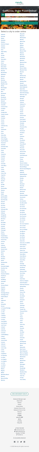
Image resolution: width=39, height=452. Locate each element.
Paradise (22, 128)
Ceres (2, 127)
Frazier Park (3, 239)
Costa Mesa (3, 165)
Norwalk (22, 98)
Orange (21, 109)
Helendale (3, 281)
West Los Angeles (24, 353)
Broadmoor (3, 97)
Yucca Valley (23, 379)
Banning (3, 70)
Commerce (3, 154)
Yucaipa (21, 377)
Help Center (19, 400)
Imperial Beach (4, 296)
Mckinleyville (23, 37)
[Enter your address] (21, 14)
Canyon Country (4, 114)
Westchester (22, 356)
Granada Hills (4, 262)
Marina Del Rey (4, 378)
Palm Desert (22, 119)
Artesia (2, 57)
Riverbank (22, 183)
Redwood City (23, 176)
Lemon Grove (4, 340)
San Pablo (22, 235)
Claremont (3, 142)
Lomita (2, 349)
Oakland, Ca (23, 104)
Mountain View (23, 70)
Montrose (22, 64)
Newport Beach (23, 85)
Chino (2, 133)
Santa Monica (23, 256)
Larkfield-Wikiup (4, 334)
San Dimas (22, 212)
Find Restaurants (19, 23)
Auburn (2, 61)
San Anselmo (23, 201)
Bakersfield (3, 65)
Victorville (22, 337)
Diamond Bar (4, 188)
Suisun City (22, 292)
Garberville (3, 247)
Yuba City (22, 375)
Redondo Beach (23, 174)
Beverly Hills (4, 82)
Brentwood (3, 93)
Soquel (21, 277)
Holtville (3, 291)
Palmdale (22, 123)
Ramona (22, 161)
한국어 (19, 419)
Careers (19, 404)
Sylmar (21, 301)
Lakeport (3, 327)
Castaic (2, 121)
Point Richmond (23, 155)
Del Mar (3, 184)
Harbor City (3, 272)
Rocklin (21, 187)
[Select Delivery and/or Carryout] (19, 18)
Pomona (22, 157)
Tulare (21, 316)
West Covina (23, 349)
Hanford (3, 270)
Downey (3, 190)
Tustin (21, 320)
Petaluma (22, 136)
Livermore (3, 346)
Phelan (21, 138)
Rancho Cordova (23, 163)
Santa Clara (22, 246)
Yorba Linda (22, 373)
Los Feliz (3, 363)
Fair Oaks (3, 224)
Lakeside (3, 329)
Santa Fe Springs (24, 252)
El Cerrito (3, 207)
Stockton (22, 290)
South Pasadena (23, 282)
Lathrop (2, 336)
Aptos (2, 53)
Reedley (22, 178)
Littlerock (3, 344)
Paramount (22, 130)
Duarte (2, 192)
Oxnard (21, 113)
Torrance (22, 313)
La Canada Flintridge (5, 308)
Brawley (3, 89)
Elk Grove (3, 218)
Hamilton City (4, 268)
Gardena (3, 251)
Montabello (22, 56)
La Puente (3, 317)
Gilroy (2, 254)
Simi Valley (22, 273)
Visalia (21, 339)
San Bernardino (23, 202)
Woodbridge (22, 368)
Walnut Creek (23, 343)
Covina (2, 169)
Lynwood (3, 366)
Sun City (22, 294)
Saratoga (22, 263)
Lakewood (3, 330)
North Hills (22, 89)
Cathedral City (4, 125)
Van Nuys (22, 332)
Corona (2, 161)
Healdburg (3, 279)
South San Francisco (24, 284)
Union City (22, 324)
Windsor (22, 366)
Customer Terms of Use (19, 408)
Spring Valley (23, 286)
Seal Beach (22, 267)
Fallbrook (3, 228)
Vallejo (21, 330)
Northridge (22, 96)
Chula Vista (3, 137)
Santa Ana (22, 240)
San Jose (22, 221)
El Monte (3, 213)
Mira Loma (22, 49)
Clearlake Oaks (4, 146)
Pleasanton (22, 153)
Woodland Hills (23, 372)
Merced (21, 43)
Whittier (22, 362)
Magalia (3, 370)
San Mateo (22, 233)
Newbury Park (23, 81)
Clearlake (3, 144)
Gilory (2, 253)
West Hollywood (23, 351)
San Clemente (23, 208)
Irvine (2, 302)
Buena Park (3, 99)
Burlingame (3, 103)
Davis (2, 182)
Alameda (3, 36)
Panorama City (23, 127)
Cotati (2, 167)
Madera (2, 368)
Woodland (22, 370)
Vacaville (22, 328)
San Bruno (22, 204)
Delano (2, 186)
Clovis (2, 150)
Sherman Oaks (23, 271)
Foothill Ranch (4, 235)
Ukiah (21, 322)
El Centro (3, 205)
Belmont (3, 76)
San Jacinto (22, 220)
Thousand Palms (23, 311)
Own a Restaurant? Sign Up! (19, 393)
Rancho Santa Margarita (25, 168)
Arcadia (2, 55)
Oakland (22, 102)
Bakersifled (3, 66)
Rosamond (22, 191)
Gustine (2, 264)
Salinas (21, 199)
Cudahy (2, 171)
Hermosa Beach (4, 285)
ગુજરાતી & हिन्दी (19, 417)
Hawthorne (3, 275)
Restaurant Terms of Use (19, 410)
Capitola (3, 116)
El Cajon (3, 203)
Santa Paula (22, 258)
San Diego (22, 210)
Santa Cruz (22, 250)
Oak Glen (22, 100)
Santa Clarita (23, 248)
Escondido (3, 222)
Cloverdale (3, 148)
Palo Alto (22, 125)
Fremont (3, 241)
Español (19, 413)
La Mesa (3, 313)
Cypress (3, 177)
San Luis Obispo (23, 229)
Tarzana (21, 303)
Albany (2, 38)
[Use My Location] (3, 14)
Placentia (22, 147)
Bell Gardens (4, 72)
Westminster (23, 360)
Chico (2, 131)
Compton (3, 156)
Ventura (21, 334)
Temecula (22, 307)
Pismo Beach (23, 144)
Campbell (3, 108)
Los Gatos (3, 365)
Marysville (22, 33)
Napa (21, 73)
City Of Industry (4, 140)
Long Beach (3, 353)
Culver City (3, 173)
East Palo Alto (4, 199)
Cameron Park (4, 106)
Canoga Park (4, 112)
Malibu (2, 372)
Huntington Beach (5, 292)
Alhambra (3, 40)
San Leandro (23, 225)
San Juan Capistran (24, 223)
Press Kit (20, 411)
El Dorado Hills (4, 209)
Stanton (21, 288)
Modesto (22, 52)
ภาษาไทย (19, 421)
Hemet (2, 283)
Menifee (22, 39)
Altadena (3, 42)
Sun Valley (22, 296)
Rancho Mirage (23, 166)
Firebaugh (3, 230)
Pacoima (22, 117)
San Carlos (22, 206)
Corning (3, 159)
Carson (2, 120)
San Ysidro (22, 239)
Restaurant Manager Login (19, 399)
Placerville (22, 149)
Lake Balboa (4, 321)
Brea (2, 91)
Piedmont (22, 142)
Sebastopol (22, 269)
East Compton (4, 197)
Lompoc (3, 351)
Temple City (22, 309)
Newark (21, 79)
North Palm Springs (24, 92)
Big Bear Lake (4, 84)
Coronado (3, 163)
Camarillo (3, 104)
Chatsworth (3, 129)
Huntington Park (4, 294)
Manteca (3, 376)
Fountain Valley (4, 237)
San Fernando (23, 214)
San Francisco (23, 216)
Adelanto (3, 34)
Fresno (2, 243)
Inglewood (3, 300)
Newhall (22, 83)
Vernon (21, 335)
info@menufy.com (19, 429)
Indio (2, 298)
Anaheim (3, 46)
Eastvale (3, 201)
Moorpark (22, 66)
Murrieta (22, 71)
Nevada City (22, 77)
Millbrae (22, 45)
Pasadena (22, 132)
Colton (2, 152)
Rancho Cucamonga (24, 164)
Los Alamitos (4, 355)
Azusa (2, 63)
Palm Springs (23, 121)
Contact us (19, 434)
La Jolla (3, 311)
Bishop (2, 85)
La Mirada (3, 315)
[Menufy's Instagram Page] (18, 442)
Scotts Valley (23, 265)
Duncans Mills (4, 196)
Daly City (3, 178)
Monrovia (22, 54)
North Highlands (23, 87)
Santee (21, 261)
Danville (3, 180)
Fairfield (3, 226)
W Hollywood (23, 341)
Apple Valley (4, 51)
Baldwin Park (4, 68)
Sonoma (22, 275)
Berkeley (3, 80)
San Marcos (22, 231)
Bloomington (4, 87)
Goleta (2, 260)
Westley (21, 358)
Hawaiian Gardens (5, 273)
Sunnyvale (22, 299)
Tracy (21, 315)
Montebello (22, 58)
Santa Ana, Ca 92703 (25, 242)
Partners (19, 402)
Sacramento (22, 197)
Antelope (3, 47)
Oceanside (22, 106)
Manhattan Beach (5, 374)
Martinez (3, 380)
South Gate (22, 278)
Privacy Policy (19, 406)
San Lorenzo (23, 227)
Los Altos (3, 357)
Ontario (21, 108)
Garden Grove (4, 249)
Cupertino (3, 175)
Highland (3, 289)
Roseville (22, 193)
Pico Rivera (22, 140)
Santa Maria (22, 254)
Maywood (22, 35)
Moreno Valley (23, 68)
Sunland (22, 297)
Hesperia (3, 287)
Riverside (22, 185)
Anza (2, 49)
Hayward (3, 277)
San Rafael (22, 237)
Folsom (2, 232)
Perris (21, 134)
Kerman (2, 306)
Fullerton (3, 245)
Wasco (21, 345)
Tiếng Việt (19, 422)
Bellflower (3, 74)
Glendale (3, 256)
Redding (22, 170)
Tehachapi (22, 305)
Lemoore (3, 342)
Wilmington (22, 364)
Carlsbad (3, 118)
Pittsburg (22, 146)
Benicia (2, 78)
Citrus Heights (4, 139)
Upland (21, 326)
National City (23, 75)
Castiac (2, 123)
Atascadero (3, 59)
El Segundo (3, 215)
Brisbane (3, 95)
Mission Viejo (23, 51)
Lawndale (3, 338)
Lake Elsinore (4, 323)
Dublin (2, 194)
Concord (3, 158)
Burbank (3, 101)
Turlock (21, 318)
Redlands (22, 172)
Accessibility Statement (19, 438)
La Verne (3, 319)
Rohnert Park (23, 189)
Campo (2, 110)
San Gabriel (22, 218)
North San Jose (23, 94)
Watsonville (22, 347)
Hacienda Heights (5, 266)
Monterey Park (23, 62)
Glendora (3, 258)
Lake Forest (3, 325)
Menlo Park (22, 41)
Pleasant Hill (23, 151)
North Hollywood (23, 90)
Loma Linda (3, 347)
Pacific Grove (23, 115)
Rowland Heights (24, 195)
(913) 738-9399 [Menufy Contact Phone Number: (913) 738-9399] (19, 428)
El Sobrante (3, 216)
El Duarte (3, 211)
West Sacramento (24, 354)
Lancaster (3, 332)
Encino (2, 220)
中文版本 (19, 415)
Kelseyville (3, 304)
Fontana (3, 234)
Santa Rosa (22, 259)
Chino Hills (3, 135)
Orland (21, 111)
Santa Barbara (23, 244)
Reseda (21, 180)
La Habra (3, 310)
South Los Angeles (24, 280)
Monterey (22, 60)
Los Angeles (4, 359)
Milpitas (22, 47)
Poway (21, 159)
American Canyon (5, 44)
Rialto (21, 182)
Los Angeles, (4, 361)
